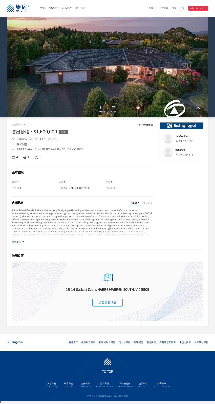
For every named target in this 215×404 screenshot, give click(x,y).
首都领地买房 (201, 342)
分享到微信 (146, 124)
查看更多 (18, 242)
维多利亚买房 (88, 342)
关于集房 (164, 8)
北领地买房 (185, 342)
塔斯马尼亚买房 (167, 342)
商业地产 (67, 8)
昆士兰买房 (124, 342)
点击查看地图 (107, 302)
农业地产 (81, 8)
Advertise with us (198, 8)
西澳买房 (138, 342)
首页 (42, 8)
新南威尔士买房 (107, 342)
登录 (174, 8)
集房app (152, 8)
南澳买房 (151, 342)
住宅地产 (54, 8)
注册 (182, 8)
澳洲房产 (73, 342)
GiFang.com (100, 396)
